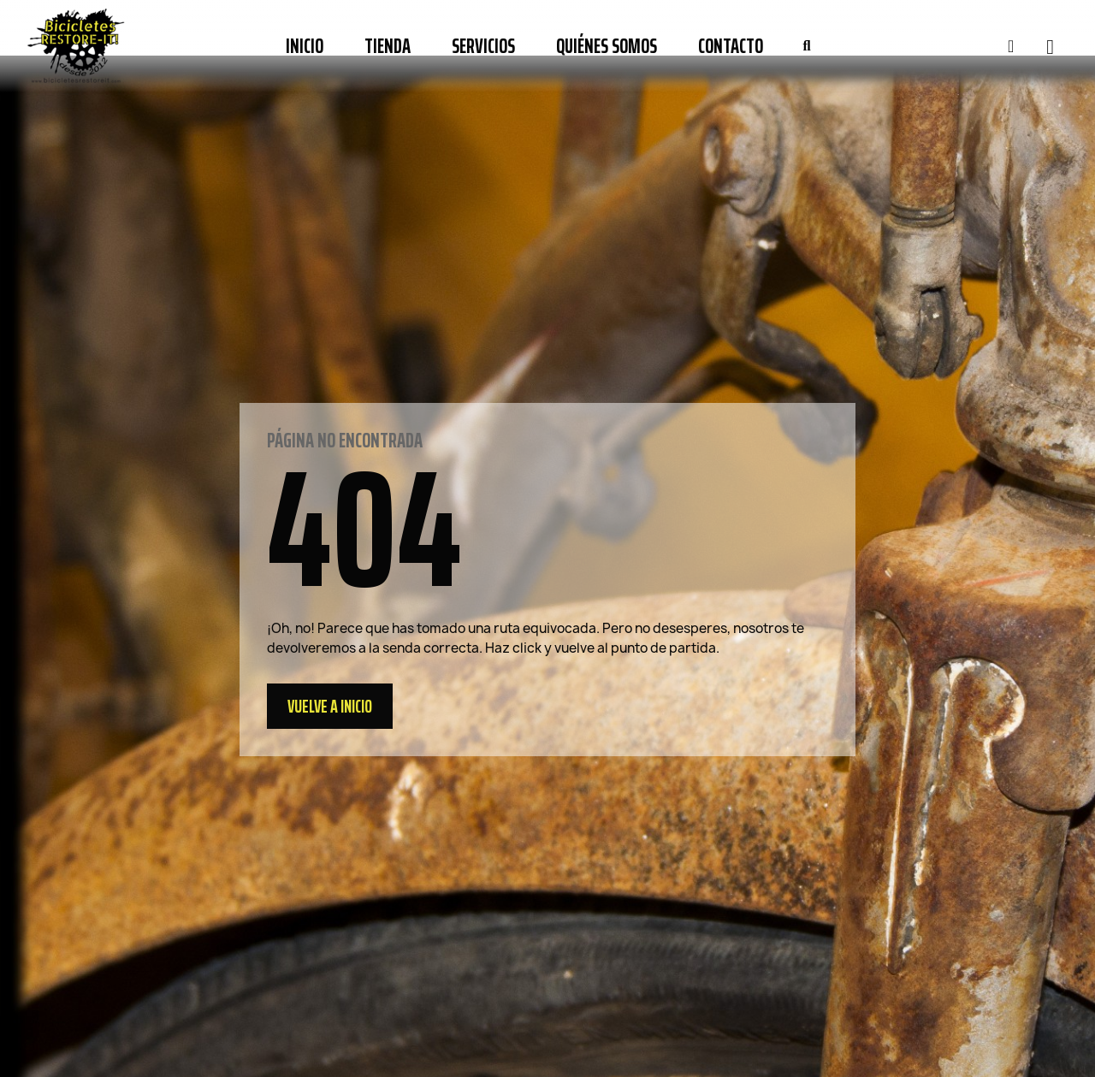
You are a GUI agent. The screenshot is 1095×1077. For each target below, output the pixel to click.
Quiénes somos (606, 46)
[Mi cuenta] (1010, 46)
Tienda (387, 46)
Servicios (483, 46)
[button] (807, 46)
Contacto (730, 46)
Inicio (304, 46)
